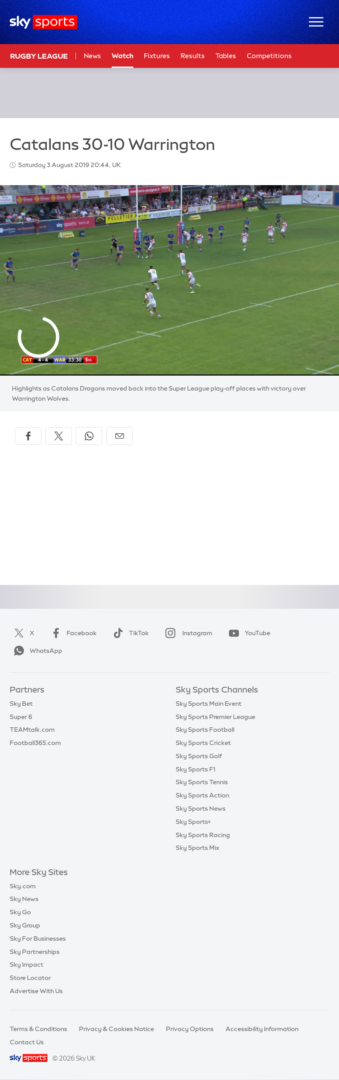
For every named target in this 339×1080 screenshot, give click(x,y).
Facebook (72, 633)
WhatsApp (36, 650)
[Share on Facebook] (28, 436)
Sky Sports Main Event (208, 703)
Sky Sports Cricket (203, 743)
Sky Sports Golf (199, 756)
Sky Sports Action (202, 795)
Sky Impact (26, 964)
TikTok (129, 633)
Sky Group (25, 925)
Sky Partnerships (35, 952)
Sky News (24, 899)
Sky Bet (21, 703)
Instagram (187, 633)
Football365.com (35, 743)
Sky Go (20, 912)
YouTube (247, 633)
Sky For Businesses (38, 938)
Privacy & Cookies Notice (116, 1029)
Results (193, 55)
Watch (122, 55)
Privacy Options (190, 1029)
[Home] (43, 22)
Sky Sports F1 (195, 769)
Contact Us (27, 1042)
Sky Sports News (201, 808)
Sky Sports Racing (203, 835)
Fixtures (157, 55)
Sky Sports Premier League (215, 717)
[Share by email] (119, 436)
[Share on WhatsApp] (89, 436)
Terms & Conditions (38, 1029)
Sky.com (23, 886)
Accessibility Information (262, 1029)
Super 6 (21, 717)
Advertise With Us (36, 991)
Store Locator (30, 978)
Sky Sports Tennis (202, 782)
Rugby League (39, 56)
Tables (225, 55)
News (92, 55)
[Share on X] (58, 436)
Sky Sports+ (193, 822)
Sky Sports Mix (197, 848)
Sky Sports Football (205, 729)
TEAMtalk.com (32, 729)
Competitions (269, 55)
